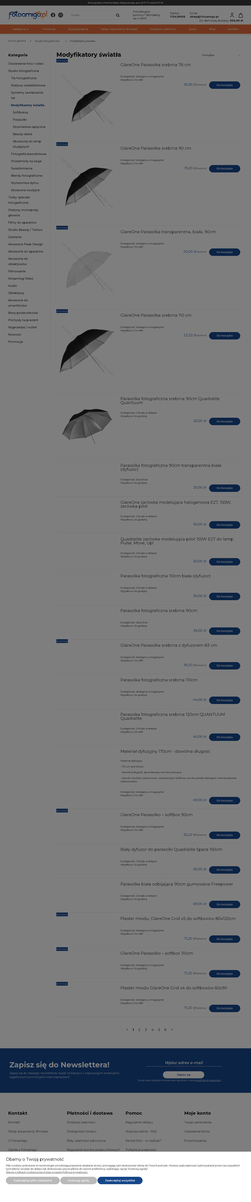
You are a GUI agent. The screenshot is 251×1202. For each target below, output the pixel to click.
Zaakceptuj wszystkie (120, 1180)
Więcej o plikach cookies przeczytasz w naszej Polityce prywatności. (47, 1172)
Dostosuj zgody (78, 1180)
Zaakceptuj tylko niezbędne (33, 1180)
